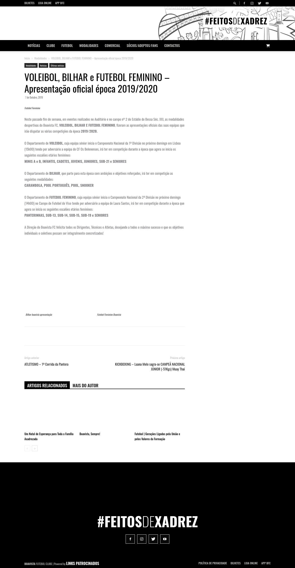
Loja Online (44, 3)
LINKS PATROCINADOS (82, 563)
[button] (235, 3)
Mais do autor (85, 385)
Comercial (112, 45)
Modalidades (88, 45)
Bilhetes (29, 3)
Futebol (67, 45)
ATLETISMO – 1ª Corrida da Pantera (46, 364)
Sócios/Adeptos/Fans (142, 45)
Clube (51, 45)
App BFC (59, 3)
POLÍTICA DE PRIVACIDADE (213, 563)
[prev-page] (27, 448)
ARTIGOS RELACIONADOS (47, 385)
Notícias (34, 45)
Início (27, 58)
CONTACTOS (172, 45)
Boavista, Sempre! (90, 433)
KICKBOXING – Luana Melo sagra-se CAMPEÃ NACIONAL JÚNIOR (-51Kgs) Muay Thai (150, 366)
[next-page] (35, 448)
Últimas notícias (57, 65)
